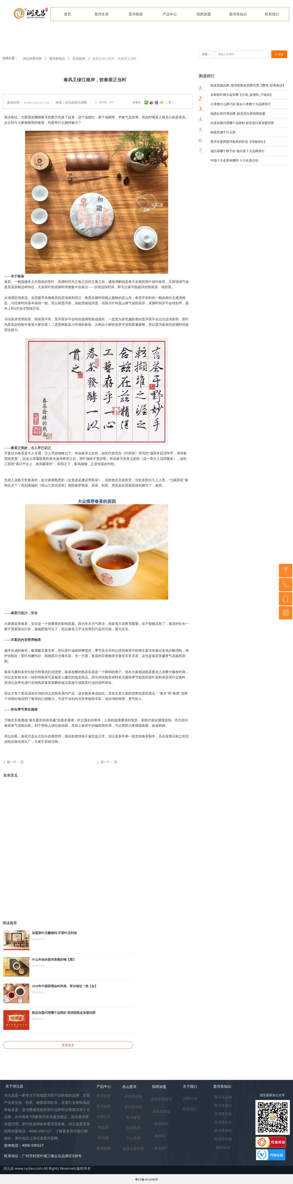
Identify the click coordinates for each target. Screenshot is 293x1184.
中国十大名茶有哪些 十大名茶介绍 (234, 160)
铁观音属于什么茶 (223, 132)
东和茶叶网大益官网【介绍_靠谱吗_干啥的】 (241, 95)
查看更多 (68, 1045)
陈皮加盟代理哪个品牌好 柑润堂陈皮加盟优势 (64, 1012)
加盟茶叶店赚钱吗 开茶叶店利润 (54, 933)
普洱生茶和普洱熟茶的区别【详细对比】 (238, 141)
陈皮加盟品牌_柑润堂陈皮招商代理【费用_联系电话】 (248, 85)
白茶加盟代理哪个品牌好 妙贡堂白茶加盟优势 (242, 123)
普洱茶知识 (57, 58)
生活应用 (78, 58)
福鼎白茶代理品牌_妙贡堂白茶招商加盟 (237, 113)
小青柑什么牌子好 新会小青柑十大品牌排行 (240, 104)
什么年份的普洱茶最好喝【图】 (54, 959)
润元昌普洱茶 (32, 58)
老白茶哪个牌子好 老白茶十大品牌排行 (237, 151)
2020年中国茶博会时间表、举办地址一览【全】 (65, 986)
